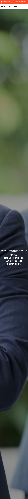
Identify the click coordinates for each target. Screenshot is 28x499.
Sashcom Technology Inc (10, 6)
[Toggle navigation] (25, 6)
